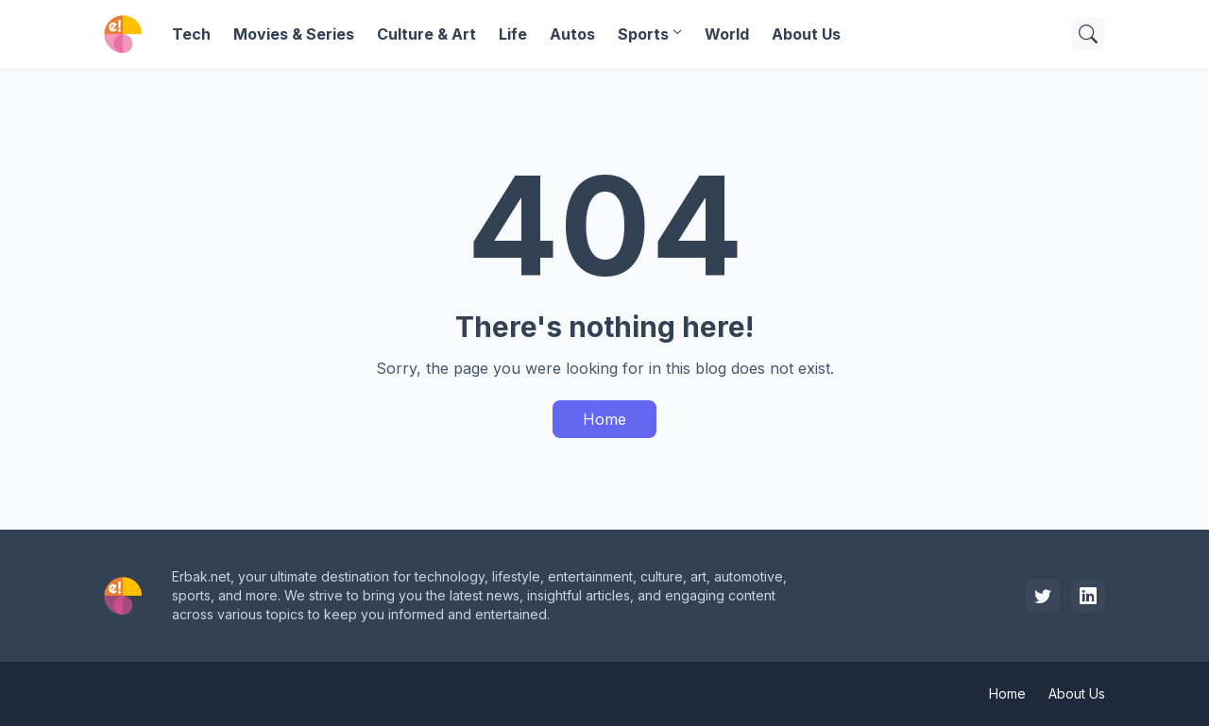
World (727, 34)
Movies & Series (293, 34)
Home (604, 419)
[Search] (1088, 34)
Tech (191, 34)
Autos (572, 34)
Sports (643, 34)
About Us (806, 34)
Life (513, 34)
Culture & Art (426, 34)
